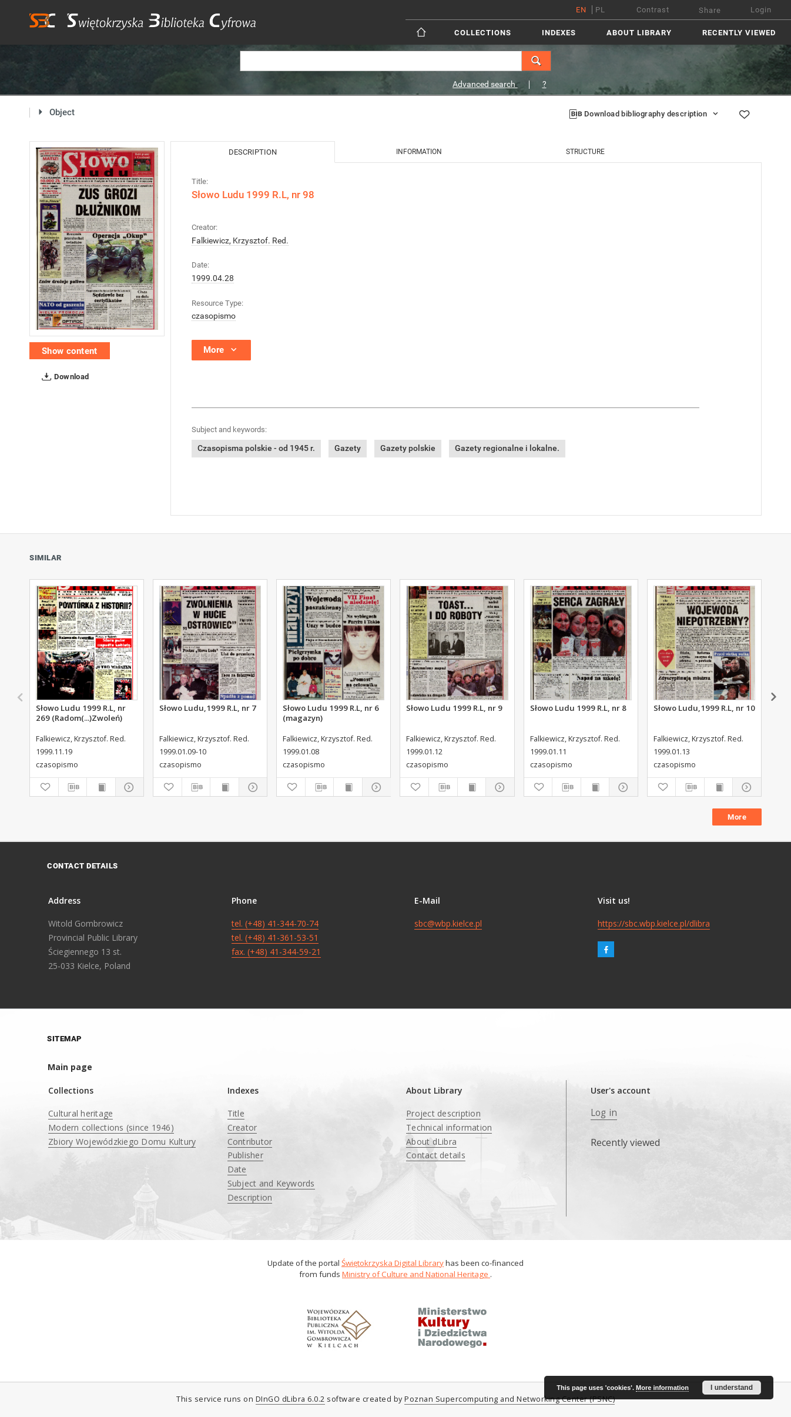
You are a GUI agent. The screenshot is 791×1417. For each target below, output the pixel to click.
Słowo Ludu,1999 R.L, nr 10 (704, 708)
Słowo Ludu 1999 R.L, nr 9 (454, 708)
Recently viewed (739, 32)
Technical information (449, 1127)
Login (761, 9)
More (737, 817)
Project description (443, 1113)
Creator (242, 1127)
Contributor (250, 1141)
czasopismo (214, 315)
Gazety (347, 448)
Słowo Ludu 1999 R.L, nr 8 (578, 708)
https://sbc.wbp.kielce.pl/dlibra (654, 923)
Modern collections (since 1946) (111, 1127)
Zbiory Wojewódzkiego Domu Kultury (122, 1141)
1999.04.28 (213, 278)
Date (237, 1169)
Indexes (559, 32)
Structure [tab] (585, 152)
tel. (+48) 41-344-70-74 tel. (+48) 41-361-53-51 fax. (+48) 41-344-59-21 (276, 937)
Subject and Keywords (271, 1183)
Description (250, 1197)
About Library (639, 32)
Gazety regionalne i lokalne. (507, 448)
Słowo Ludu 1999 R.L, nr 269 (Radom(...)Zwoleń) (81, 713)
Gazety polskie (407, 448)
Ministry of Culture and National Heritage (416, 1274)
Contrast (652, 9)
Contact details (435, 1155)
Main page (70, 1066)
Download (63, 376)
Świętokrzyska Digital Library (392, 1263)
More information (662, 1387)
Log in (604, 1113)
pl (600, 9)
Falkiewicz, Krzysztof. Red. (240, 240)
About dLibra (431, 1141)
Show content (70, 351)
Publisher (245, 1155)
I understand (731, 1387)
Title (235, 1113)
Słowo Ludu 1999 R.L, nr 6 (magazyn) (331, 713)
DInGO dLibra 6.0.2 (290, 1399)
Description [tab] (253, 152)
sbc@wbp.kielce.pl (448, 923)
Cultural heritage (80, 1113)
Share (710, 10)
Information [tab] (419, 152)
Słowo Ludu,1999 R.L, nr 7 (207, 708)
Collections (482, 32)
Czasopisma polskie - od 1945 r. (256, 448)
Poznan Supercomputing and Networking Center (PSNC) (509, 1399)
